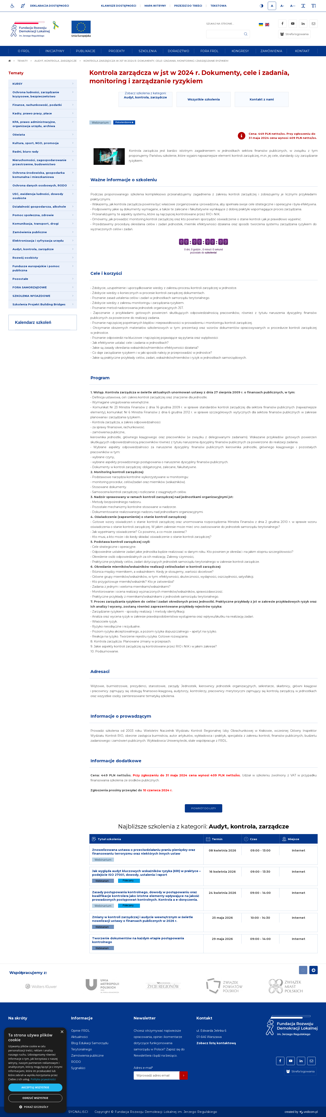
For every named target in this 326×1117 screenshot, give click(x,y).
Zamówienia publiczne (29, 232)
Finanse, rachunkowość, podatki (37, 104)
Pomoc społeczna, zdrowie (33, 215)
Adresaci (100, 671)
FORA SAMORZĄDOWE (29, 287)
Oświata (18, 134)
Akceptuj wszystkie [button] (35, 1087)
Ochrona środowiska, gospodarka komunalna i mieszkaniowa (38, 175)
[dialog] (35, 1070)
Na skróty (17, 1018)
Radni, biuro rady (25, 151)
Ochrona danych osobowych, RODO (39, 185)
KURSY (17, 83)
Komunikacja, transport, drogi (35, 223)
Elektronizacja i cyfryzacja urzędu (38, 240)
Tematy (15, 73)
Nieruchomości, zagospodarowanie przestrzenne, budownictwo (39, 162)
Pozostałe (20, 278)
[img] (81, 28)
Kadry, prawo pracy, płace (32, 113)
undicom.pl (309, 1111)
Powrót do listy (203, 808)
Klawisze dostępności (118, 5)
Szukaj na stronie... (220, 23)
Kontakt (204, 1018)
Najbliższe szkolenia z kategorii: (203, 826)
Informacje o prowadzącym (120, 716)
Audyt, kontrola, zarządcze (33, 249)
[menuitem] (23, 51)
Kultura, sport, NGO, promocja (35, 143)
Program (100, 377)
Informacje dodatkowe (115, 760)
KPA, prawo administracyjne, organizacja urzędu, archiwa (34, 124)
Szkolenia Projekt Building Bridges (38, 304)
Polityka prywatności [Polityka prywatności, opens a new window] (43, 1079)
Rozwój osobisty (25, 257)
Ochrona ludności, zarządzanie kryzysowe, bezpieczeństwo (35, 94)
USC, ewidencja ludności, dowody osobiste (37, 196)
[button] (35, 1107)
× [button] (61, 1032)
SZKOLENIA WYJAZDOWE (31, 295)
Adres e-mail (143, 1068)
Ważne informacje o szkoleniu (123, 179)
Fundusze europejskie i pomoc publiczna (35, 268)
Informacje (82, 1018)
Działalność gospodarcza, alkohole (39, 206)
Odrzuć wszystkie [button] (35, 1098)
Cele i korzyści (106, 273)
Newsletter (145, 1018)
